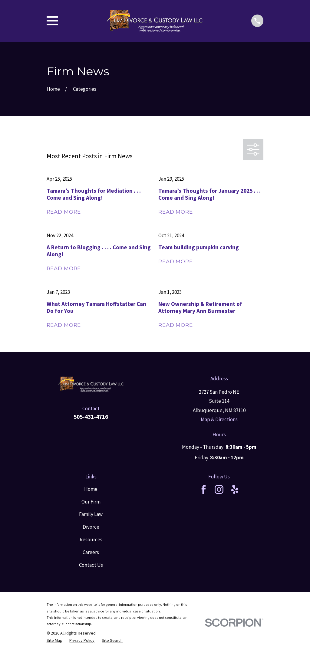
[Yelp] (234, 489)
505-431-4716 (91, 416)
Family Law (91, 514)
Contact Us (91, 565)
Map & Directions (219, 419)
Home (90, 489)
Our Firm (91, 501)
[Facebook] (203, 489)
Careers (91, 552)
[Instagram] (219, 489)
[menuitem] (54, 640)
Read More (64, 212)
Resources (91, 539)
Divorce (91, 526)
